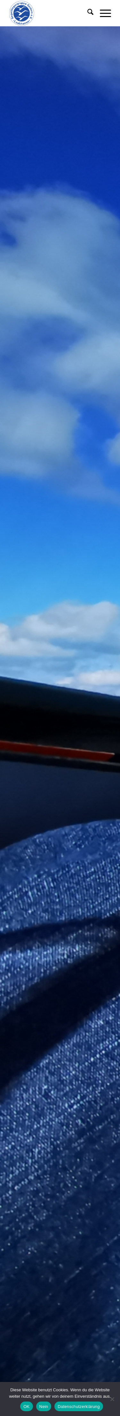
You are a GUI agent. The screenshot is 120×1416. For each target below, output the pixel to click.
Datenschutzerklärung (79, 1406)
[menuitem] (87, 13)
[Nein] (112, 1399)
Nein (43, 1406)
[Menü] (102, 13)
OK (26, 1406)
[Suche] (87, 13)
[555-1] (50, 13)
